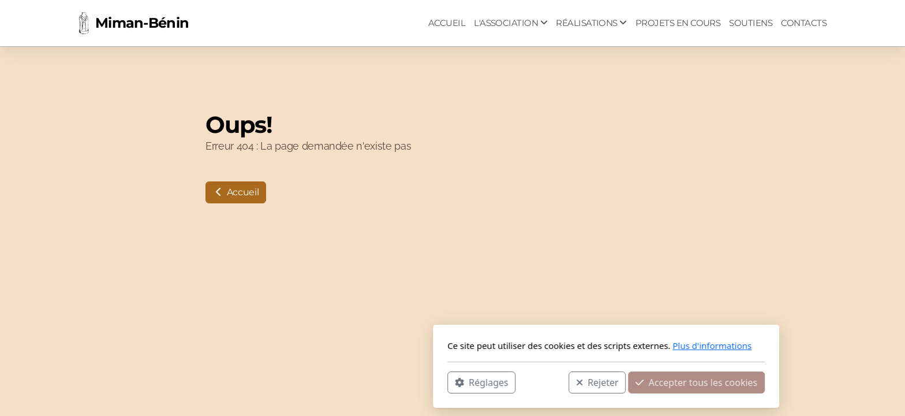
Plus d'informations (558, 345)
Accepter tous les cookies (543, 382)
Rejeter (443, 382)
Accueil (236, 192)
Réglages (327, 382)
